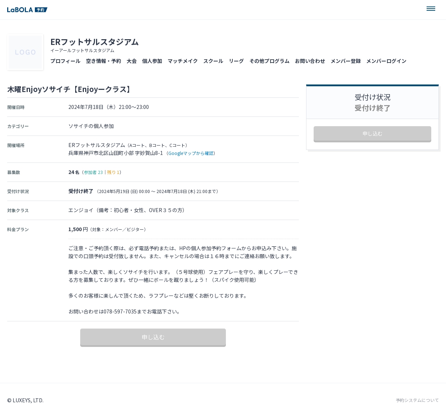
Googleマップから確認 (190, 153)
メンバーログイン (386, 60)
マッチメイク (183, 60)
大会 (132, 60)
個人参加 (152, 60)
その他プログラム (269, 60)
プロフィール (65, 60)
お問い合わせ (310, 60)
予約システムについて (417, 400)
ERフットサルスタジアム (94, 41)
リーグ (236, 60)
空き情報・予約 (103, 60)
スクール (213, 60)
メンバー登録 (346, 60)
